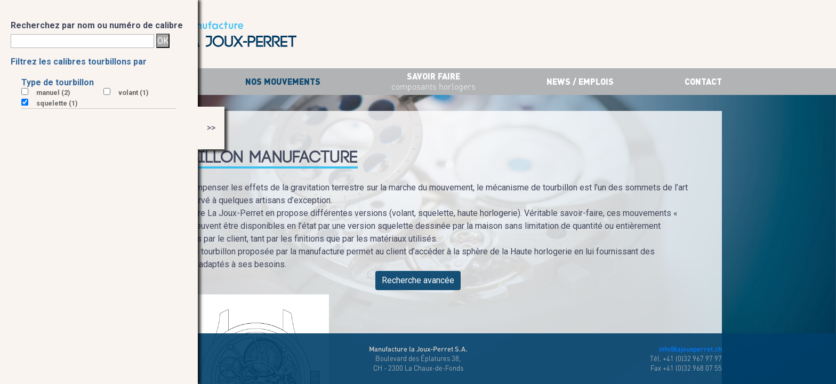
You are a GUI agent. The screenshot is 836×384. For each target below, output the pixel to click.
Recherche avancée (418, 280)
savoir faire (433, 82)
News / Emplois (580, 81)
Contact (703, 81)
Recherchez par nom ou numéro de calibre (97, 25)
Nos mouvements (282, 81)
